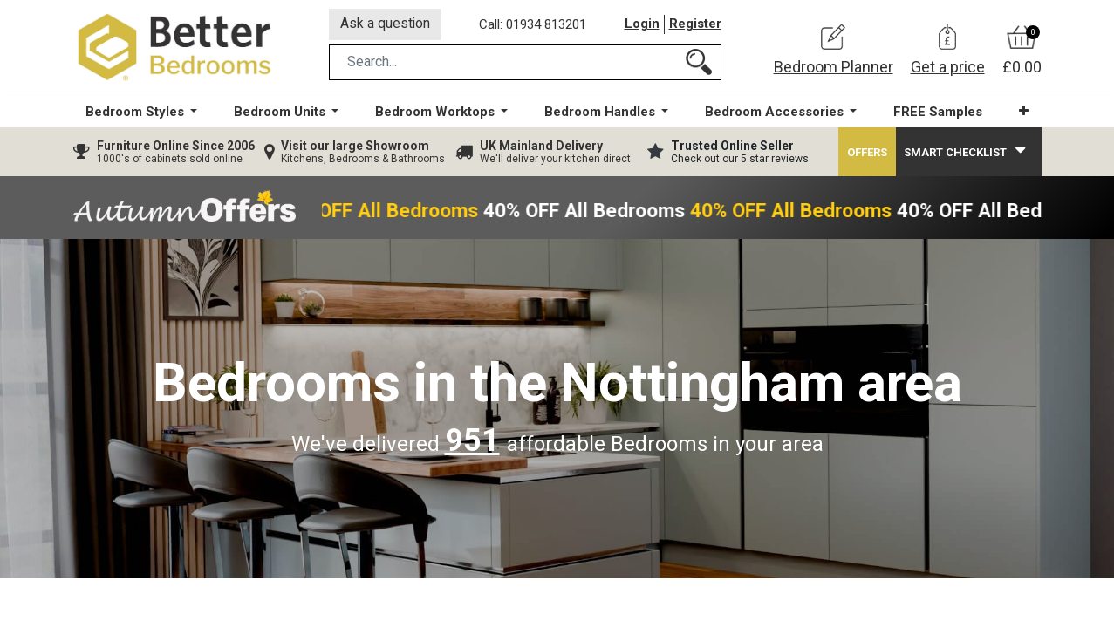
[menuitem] (936, 114)
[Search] (699, 64)
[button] (1023, 113)
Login (642, 25)
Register (695, 25)
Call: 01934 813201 (534, 25)
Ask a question (386, 25)
